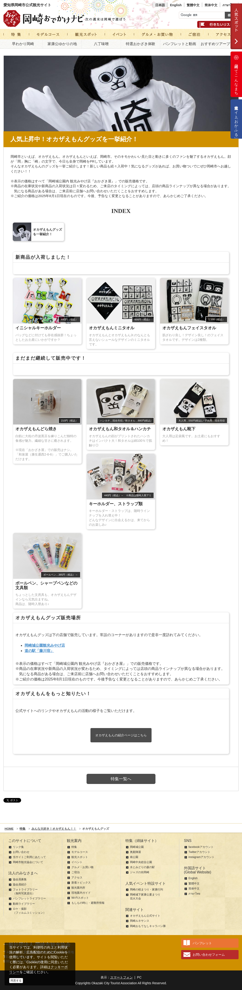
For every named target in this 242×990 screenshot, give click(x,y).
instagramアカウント (201, 857)
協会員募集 (20, 879)
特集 (74, 847)
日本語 (160, 5)
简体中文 (211, 5)
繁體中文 (193, 5)
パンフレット (202, 943)
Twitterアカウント (199, 852)
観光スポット (79, 857)
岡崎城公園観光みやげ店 (45, 645)
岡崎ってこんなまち (236, 74)
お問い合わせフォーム (209, 954)
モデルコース (79, 852)
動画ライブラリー (24, 903)
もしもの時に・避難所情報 (87, 902)
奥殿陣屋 (135, 852)
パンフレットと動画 (179, 44)
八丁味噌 (101, 44)
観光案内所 (78, 887)
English (176, 5)
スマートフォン (121, 977)
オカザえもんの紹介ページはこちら (121, 735)
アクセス (76, 877)
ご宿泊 (75, 872)
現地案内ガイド (81, 892)
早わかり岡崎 (23, 44)
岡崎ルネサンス (139, 920)
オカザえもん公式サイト (145, 915)
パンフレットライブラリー (29, 898)
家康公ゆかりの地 (62, 44)
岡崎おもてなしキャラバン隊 (148, 926)
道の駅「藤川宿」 (39, 651)
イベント (76, 862)
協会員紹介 (20, 884)
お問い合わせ (21, 852)
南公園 (134, 857)
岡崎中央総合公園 (141, 862)
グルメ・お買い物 (82, 867)
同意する (16, 980)
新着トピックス (81, 882)
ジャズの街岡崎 (139, 872)
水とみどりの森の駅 (142, 867)
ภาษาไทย (229, 5)
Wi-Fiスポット (80, 897)
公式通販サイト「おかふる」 (236, 119)
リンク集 (18, 847)
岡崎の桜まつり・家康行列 (146, 889)
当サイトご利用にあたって (29, 857)
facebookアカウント (201, 847)
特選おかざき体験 (140, 44)
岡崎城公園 (137, 847)
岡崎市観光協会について (28, 862)
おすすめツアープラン (219, 44)
